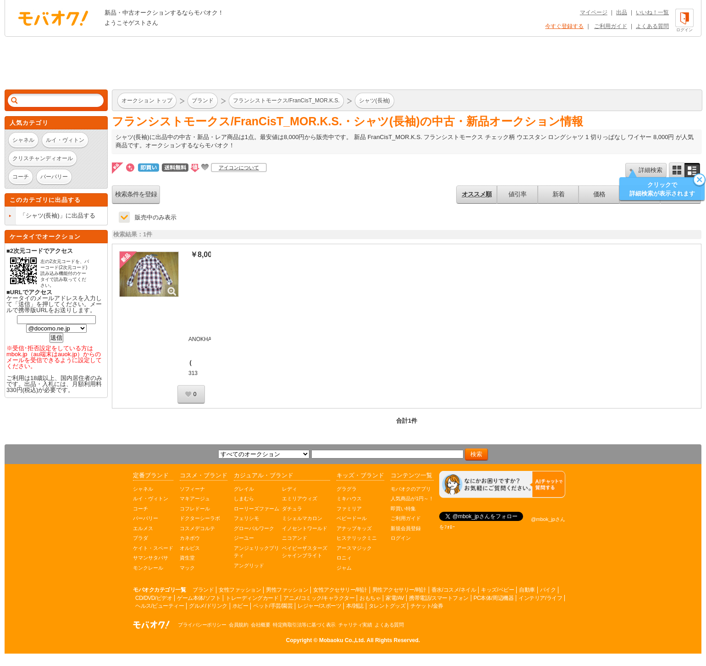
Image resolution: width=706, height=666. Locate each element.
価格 (599, 194)
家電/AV (395, 598)
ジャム (344, 568)
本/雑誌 (354, 606)
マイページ (593, 12)
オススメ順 (476, 194)
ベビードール (351, 518)
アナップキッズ (354, 528)
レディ (289, 489)
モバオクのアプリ (411, 489)
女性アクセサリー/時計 (340, 590)
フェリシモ (246, 518)
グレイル (244, 489)
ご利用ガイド (610, 26)
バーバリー (145, 518)
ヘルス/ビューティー (159, 606)
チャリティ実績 (355, 624)
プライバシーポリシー (202, 624)
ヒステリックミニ (356, 538)
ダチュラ (292, 508)
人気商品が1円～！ (412, 498)
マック (187, 568)
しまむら (244, 498)
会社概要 (260, 624)
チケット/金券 (426, 606)
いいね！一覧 (652, 12)
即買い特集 (403, 508)
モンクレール (148, 568)
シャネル (143, 489)
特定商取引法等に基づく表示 (304, 624)
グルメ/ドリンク (208, 606)
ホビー (240, 606)
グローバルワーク (254, 528)
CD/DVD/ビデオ (153, 598)
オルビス (190, 548)
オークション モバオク (53, 18)
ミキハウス (349, 498)
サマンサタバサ (150, 557)
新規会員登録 (406, 528)
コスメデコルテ (197, 528)
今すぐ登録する (564, 26)
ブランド (203, 590)
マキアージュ (195, 498)
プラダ (140, 538)
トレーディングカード (252, 598)
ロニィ (344, 557)
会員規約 (238, 624)
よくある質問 (652, 26)
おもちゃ (370, 598)
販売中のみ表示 (155, 217)
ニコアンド (294, 538)
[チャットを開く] (502, 484)
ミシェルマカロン (302, 518)
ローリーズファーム (256, 508)
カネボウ (190, 538)
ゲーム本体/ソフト (199, 598)
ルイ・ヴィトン (150, 498)
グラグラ (346, 489)
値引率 (517, 194)
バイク (548, 590)
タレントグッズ (387, 606)
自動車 (527, 590)
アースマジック (354, 548)
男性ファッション (287, 590)
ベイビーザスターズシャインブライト (304, 552)
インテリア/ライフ (540, 598)
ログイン (401, 538)
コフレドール (195, 508)
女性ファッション (240, 590)
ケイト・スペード (153, 548)
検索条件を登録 (136, 194)
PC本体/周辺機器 (494, 598)
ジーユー (244, 538)
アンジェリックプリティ (256, 552)
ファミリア (349, 508)
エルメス (143, 528)
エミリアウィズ (299, 498)
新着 (558, 194)
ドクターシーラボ (200, 518)
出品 (621, 12)
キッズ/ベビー (497, 590)
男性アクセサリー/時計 (399, 590)
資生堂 (187, 557)
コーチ (140, 508)
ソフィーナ (192, 489)
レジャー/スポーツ (319, 606)
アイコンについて (239, 167)
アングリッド (249, 565)
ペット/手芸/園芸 (272, 606)
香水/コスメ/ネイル (453, 590)
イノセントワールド (304, 528)
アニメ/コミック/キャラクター (318, 598)
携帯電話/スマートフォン (438, 598)
